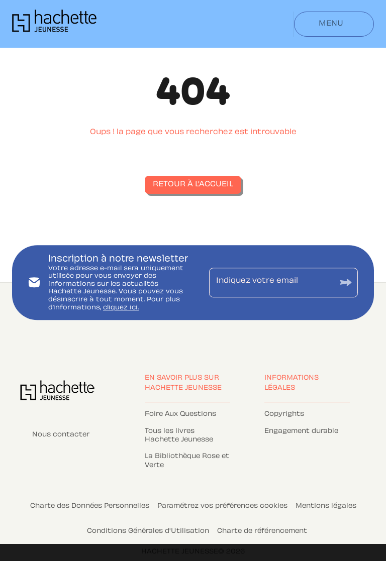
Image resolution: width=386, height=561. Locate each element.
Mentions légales (326, 506)
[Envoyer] (346, 282)
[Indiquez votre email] (271, 282)
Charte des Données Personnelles (89, 506)
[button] (193, 185)
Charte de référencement (262, 531)
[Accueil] (54, 24)
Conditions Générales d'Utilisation (148, 531)
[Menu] (334, 24)
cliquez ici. (121, 308)
